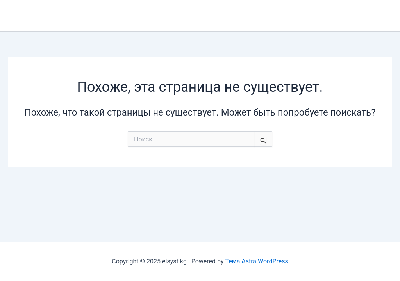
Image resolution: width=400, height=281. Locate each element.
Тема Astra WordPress (256, 261)
